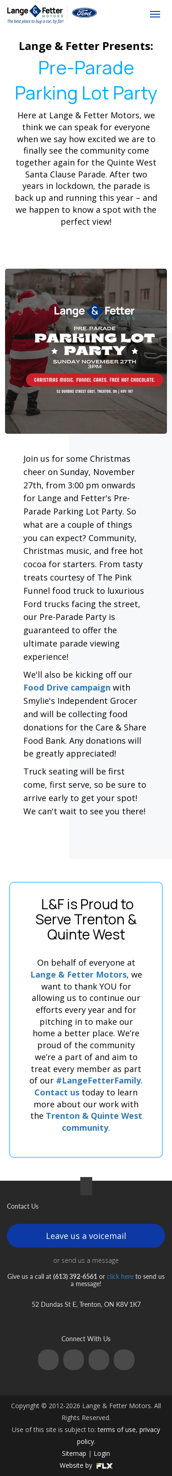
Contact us (56, 1092)
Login (102, 1453)
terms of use (117, 1429)
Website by (86, 1465)
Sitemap (74, 1453)
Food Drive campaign (67, 687)
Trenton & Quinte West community (94, 1121)
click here (120, 1276)
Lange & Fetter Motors (78, 974)
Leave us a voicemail (86, 1235)
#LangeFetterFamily (98, 1080)
